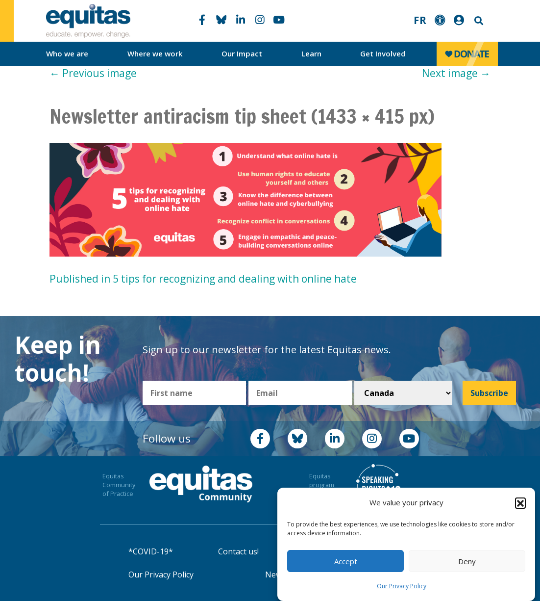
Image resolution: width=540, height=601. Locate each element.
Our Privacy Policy (401, 586)
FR (420, 20)
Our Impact (241, 53)
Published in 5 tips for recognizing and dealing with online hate (203, 279)
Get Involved (383, 53)
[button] (520, 503)
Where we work (155, 53)
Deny (467, 561)
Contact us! (238, 551)
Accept (345, 561)
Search (477, 20)
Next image (456, 73)
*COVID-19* (150, 551)
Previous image (93, 73)
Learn (311, 53)
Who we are (67, 53)
